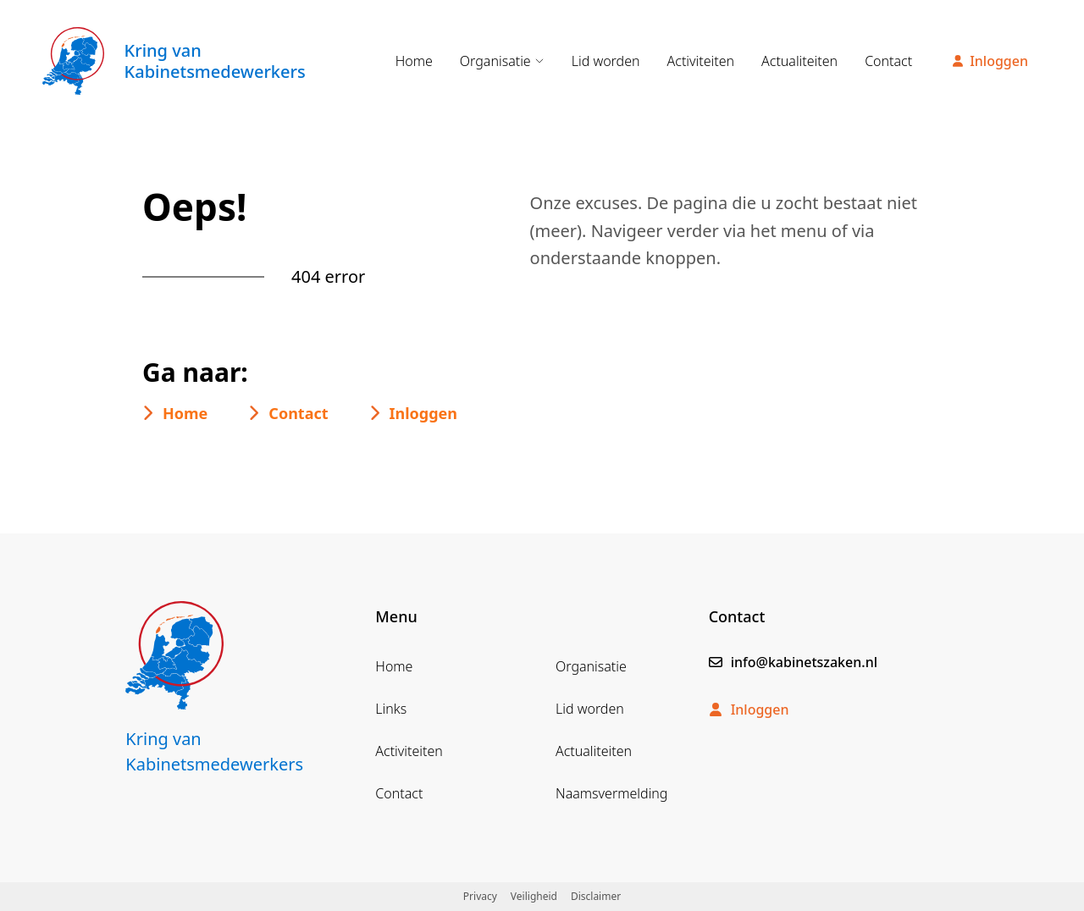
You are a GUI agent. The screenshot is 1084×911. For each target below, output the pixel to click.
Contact (888, 61)
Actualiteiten (799, 61)
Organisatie (502, 61)
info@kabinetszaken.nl (793, 662)
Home (414, 61)
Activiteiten (701, 61)
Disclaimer (596, 896)
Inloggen (990, 61)
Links (390, 708)
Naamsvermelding (611, 793)
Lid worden (606, 61)
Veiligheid (534, 896)
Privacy (480, 896)
